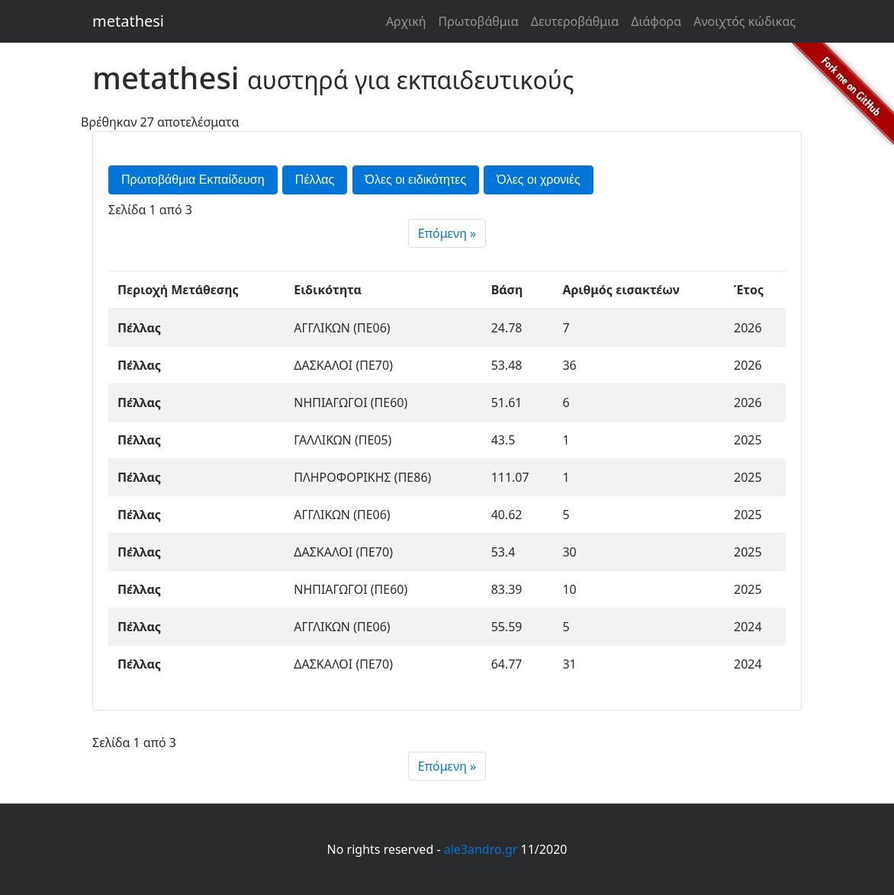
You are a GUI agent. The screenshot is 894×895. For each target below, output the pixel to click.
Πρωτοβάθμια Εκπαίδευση (193, 179)
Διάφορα (656, 21)
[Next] (447, 233)
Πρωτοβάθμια (478, 21)
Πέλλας (314, 179)
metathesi (128, 21)
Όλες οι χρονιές (538, 179)
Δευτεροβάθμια (575, 21)
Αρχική (406, 21)
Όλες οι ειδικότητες (416, 179)
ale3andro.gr (481, 849)
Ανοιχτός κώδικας (744, 21)
